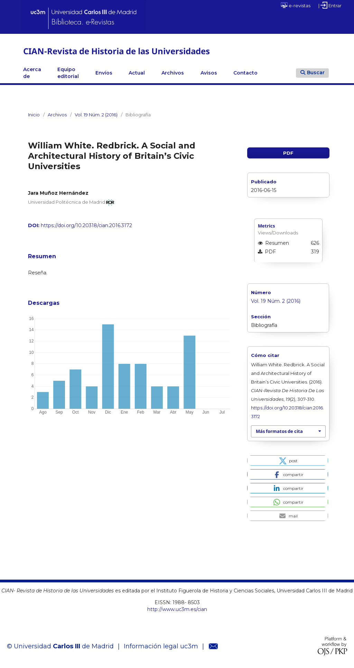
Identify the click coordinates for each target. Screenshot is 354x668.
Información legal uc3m (161, 646)
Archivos (172, 73)
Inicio (34, 114)
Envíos (103, 73)
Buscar (312, 72)
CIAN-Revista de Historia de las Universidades (116, 51)
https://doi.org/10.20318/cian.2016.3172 (86, 225)
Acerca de (32, 72)
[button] (287, 460)
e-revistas (295, 5)
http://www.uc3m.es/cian (177, 609)
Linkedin (274, 73)
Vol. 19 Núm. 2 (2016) (96, 114)
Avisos (209, 73)
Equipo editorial (68, 72)
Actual (137, 73)
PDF (288, 153)
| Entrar (330, 5)
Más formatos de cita (279, 431)
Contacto (245, 73)
